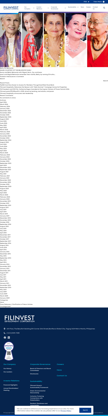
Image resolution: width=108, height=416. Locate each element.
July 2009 (3, 292)
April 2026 (3, 102)
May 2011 (3, 277)
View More (98, 2)
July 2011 (3, 275)
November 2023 (5, 159)
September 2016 (5, 243)
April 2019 (3, 212)
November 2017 (5, 237)
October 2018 (4, 222)
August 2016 (4, 245)
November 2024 (5, 136)
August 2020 (4, 188)
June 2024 (3, 146)
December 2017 (5, 235)
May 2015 (3, 256)
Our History (7, 368)
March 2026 (4, 104)
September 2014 (5, 258)
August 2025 (4, 119)
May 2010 (3, 289)
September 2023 (5, 163)
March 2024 (4, 153)
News (82, 7)
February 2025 (5, 132)
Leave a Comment (17, 76)
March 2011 (4, 281)
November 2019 (5, 201)
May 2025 (3, 125)
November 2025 (5, 113)
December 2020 (5, 180)
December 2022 (5, 167)
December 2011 (5, 270)
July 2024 (3, 144)
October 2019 (4, 203)
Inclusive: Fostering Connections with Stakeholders (37, 398)
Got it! (85, 410)
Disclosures (34, 374)
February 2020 (5, 197)
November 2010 (5, 285)
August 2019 (4, 207)
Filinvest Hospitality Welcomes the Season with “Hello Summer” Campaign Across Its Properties (33, 87)
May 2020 (3, 190)
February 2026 (5, 106)
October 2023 (4, 161)
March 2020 (4, 195)
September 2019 (5, 205)
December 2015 (5, 254)
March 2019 (4, 214)
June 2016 (3, 247)
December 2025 (5, 110)
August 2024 (4, 142)
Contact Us (95, 8)
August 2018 (4, 226)
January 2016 (4, 252)
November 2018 (5, 220)
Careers (88, 7)
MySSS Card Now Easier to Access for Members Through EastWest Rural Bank (27, 85)
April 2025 (3, 127)
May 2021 (3, 174)
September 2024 (5, 140)
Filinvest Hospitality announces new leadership (16, 93)
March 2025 (4, 129)
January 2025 (4, 134)
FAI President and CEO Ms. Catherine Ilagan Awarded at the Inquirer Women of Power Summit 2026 (34, 89)
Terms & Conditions (97, 412)
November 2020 (5, 182)
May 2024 (3, 148)
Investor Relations (43, 8)
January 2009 (5, 298)
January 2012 (4, 268)
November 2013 (5, 266)
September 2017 (5, 241)
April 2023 (3, 165)
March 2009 (4, 296)
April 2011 (3, 279)
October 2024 (4, 138)
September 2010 (5, 287)
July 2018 (3, 228)
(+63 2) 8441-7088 (13, 333)
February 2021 (5, 176)
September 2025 (5, 117)
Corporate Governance (58, 8)
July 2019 (3, 209)
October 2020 (4, 184)
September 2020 (5, 186)
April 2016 (3, 249)
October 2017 (4, 239)
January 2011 (4, 283)
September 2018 (5, 224)
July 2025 (3, 121)
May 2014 (3, 260)
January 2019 (4, 216)
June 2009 (3, 294)
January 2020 (5, 199)
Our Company (29, 8)
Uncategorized (5, 306)
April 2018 (3, 233)
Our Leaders (8, 372)
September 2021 (5, 169)
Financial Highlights (11, 385)
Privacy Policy (66, 411)
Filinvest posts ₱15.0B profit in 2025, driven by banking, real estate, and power (27, 91)
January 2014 (4, 264)
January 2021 (4, 178)
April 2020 (3, 193)
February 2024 (5, 155)
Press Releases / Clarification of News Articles (16, 304)
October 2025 (4, 115)
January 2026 (4, 108)
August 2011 (4, 273)
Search (2, 78)
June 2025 (3, 123)
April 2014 (3, 262)
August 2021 (4, 172)
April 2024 (3, 150)
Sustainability (73, 7)
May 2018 (3, 230)
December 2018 (5, 218)
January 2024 (4, 157)
